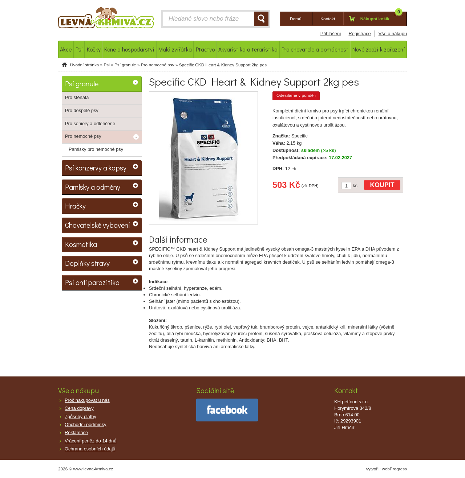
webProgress (394, 468)
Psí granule (125, 64)
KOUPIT (382, 185)
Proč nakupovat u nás (87, 400)
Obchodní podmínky (85, 424)
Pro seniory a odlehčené (90, 123)
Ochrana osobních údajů (90, 449)
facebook (227, 410)
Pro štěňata (77, 97)
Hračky (75, 205)
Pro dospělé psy (81, 110)
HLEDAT (261, 19)
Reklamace (76, 432)
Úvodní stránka (84, 64)
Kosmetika (81, 244)
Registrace (360, 33)
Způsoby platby (80, 416)
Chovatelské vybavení (97, 225)
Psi (106, 64)
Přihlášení (330, 33)
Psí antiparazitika (92, 282)
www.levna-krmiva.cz (93, 468)
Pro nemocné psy (157, 64)
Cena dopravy (79, 408)
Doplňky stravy (87, 263)
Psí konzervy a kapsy (95, 167)
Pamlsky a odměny (92, 186)
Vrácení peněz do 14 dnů (91, 441)
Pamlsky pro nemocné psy (96, 149)
